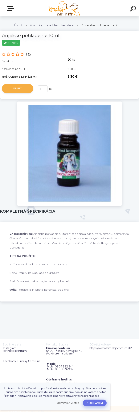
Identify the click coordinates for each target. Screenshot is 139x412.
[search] (133, 9)
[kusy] (42, 88)
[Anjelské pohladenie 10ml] (69, 103)
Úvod (18, 25)
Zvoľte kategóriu (11, 8)
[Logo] (63, 8)
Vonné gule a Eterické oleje (52, 25)
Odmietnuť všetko (68, 402)
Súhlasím (95, 403)
